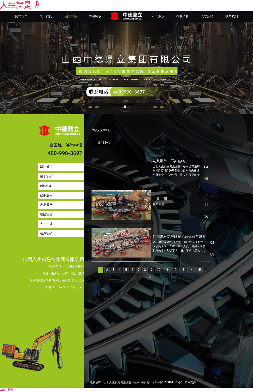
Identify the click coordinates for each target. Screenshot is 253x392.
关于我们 (46, 16)
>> (150, 277)
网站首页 (21, 16)
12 (175, 269)
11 (166, 269)
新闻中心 (70, 16)
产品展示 (158, 16)
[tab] (104, 142)
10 (158, 269)
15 (199, 269)
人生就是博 (20, 4)
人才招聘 (207, 16)
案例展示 (95, 16)
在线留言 (182, 16)
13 (183, 269)
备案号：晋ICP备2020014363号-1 (162, 381)
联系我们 (231, 16)
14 (191, 269)
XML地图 (6, 389)
